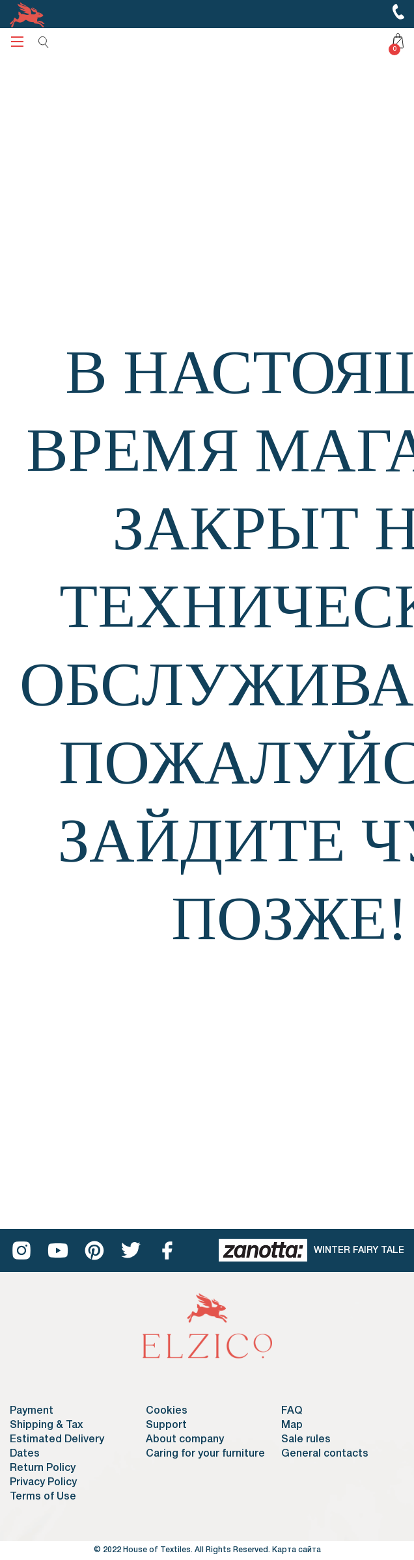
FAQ (291, 1411)
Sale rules (306, 1439)
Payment (31, 1411)
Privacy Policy (43, 1482)
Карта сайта (296, 1549)
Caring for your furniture (205, 1454)
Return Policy (43, 1468)
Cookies (166, 1411)
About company (185, 1439)
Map (292, 1425)
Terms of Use (43, 1496)
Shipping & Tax (46, 1425)
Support (166, 1425)
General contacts (324, 1454)
